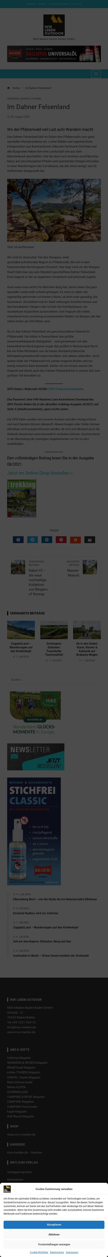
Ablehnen (54, 1234)
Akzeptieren (54, 1224)
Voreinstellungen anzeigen (54, 1244)
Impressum (72, 1252)
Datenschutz (57, 1252)
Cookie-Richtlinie (39, 1252)
